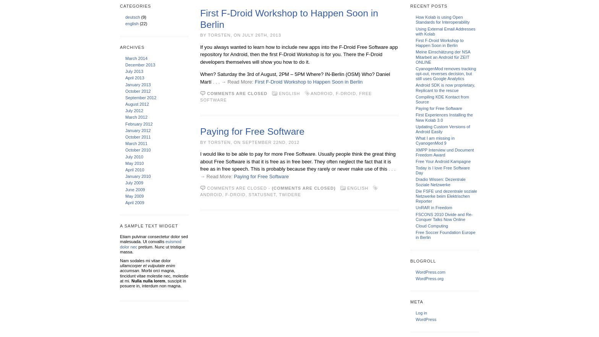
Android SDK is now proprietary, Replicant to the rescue (445, 87)
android (322, 93)
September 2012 (140, 97)
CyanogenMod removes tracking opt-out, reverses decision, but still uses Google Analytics (446, 73)
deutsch (132, 17)
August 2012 (137, 104)
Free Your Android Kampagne (443, 161)
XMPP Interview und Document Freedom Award (445, 152)
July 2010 (134, 157)
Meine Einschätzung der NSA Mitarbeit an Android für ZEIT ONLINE (443, 57)
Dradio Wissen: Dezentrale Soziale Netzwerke (441, 182)
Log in (421, 313)
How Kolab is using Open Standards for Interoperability (442, 19)
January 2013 (138, 84)
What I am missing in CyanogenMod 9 (435, 140)
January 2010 (138, 176)
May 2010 (134, 163)
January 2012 (138, 130)
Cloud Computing (432, 226)
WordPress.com (430, 272)
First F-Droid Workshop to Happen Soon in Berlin (309, 82)
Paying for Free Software (252, 131)
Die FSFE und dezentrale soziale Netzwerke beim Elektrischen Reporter (446, 196)
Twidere (290, 194)
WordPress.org (430, 278)
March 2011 (136, 143)
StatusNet (262, 194)
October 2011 (138, 137)
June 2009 (135, 189)
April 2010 (134, 170)
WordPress (426, 319)
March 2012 (136, 117)
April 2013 (134, 78)
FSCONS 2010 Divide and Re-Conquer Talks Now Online (444, 217)
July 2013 (134, 71)
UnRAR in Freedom (434, 207)
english (132, 23)
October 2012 (138, 91)
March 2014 (136, 58)
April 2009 (134, 202)
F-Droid (346, 93)
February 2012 (139, 124)
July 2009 (134, 183)
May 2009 (134, 196)
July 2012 (134, 110)
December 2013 (140, 65)
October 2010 (138, 150)
